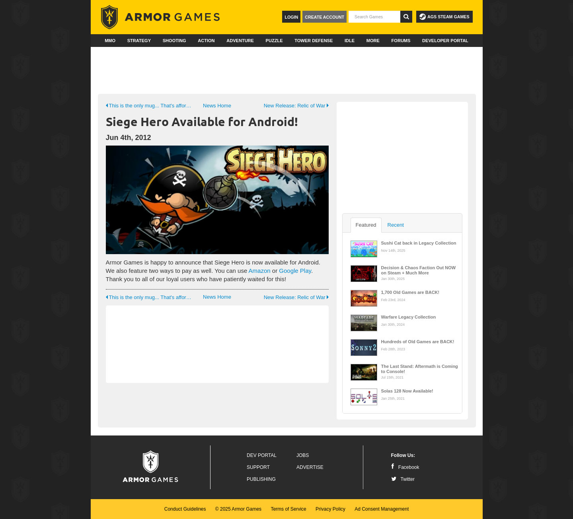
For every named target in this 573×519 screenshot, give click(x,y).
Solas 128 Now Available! (407, 391)
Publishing (261, 479)
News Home (217, 106)
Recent (396, 225)
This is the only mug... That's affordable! (150, 106)
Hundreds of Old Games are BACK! (417, 341)
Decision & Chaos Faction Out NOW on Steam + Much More (418, 269)
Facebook (405, 467)
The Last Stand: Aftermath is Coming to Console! (419, 368)
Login (291, 17)
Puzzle (274, 40)
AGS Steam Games (444, 17)
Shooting (174, 40)
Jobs (302, 455)
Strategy (139, 40)
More (373, 40)
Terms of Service (288, 509)
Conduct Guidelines (185, 509)
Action (206, 40)
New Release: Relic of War (296, 106)
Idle (350, 40)
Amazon (260, 270)
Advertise (310, 467)
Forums (401, 40)
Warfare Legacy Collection (408, 317)
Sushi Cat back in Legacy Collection (418, 243)
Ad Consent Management (382, 509)
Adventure (240, 40)
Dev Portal (262, 455)
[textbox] (374, 17)
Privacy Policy (330, 509)
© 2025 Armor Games (238, 509)
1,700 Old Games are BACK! (410, 292)
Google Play (295, 270)
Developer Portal (445, 40)
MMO (110, 40)
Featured (366, 225)
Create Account (324, 17)
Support (258, 467)
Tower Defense (313, 40)
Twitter (403, 479)
